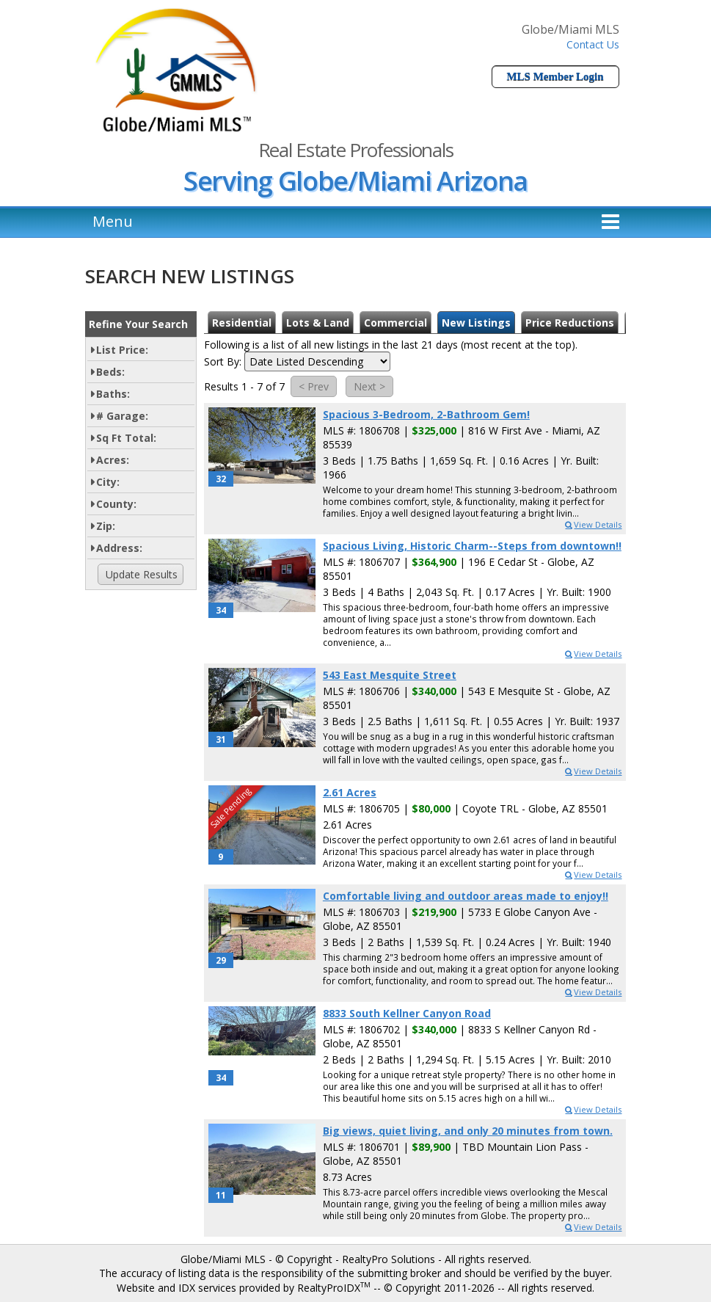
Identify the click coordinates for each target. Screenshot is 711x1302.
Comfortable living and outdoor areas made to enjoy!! (465, 896)
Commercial (395, 323)
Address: (119, 548)
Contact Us (592, 44)
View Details (592, 524)
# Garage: (122, 416)
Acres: (112, 460)
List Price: (122, 350)
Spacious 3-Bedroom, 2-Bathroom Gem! (426, 414)
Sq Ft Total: (126, 438)
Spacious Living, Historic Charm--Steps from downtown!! (472, 546)
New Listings (476, 323)
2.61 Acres (349, 792)
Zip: (105, 526)
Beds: (110, 372)
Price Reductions (569, 323)
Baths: (113, 394)
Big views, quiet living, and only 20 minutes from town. (468, 1131)
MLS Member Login (554, 76)
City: (108, 482)
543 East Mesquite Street (389, 675)
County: (116, 504)
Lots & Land (317, 323)
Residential (241, 323)
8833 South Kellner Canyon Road (407, 1013)
